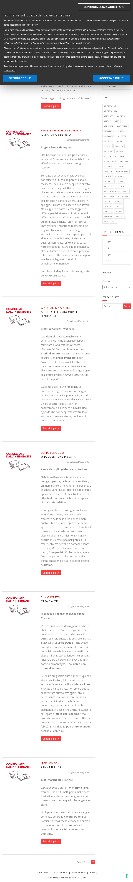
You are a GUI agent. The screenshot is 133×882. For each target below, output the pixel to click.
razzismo (109, 196)
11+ (108, 241)
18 (107, 261)
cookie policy (31, 25)
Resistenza (123, 196)
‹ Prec (78, 862)
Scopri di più (50, 106)
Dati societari (42, 872)
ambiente (108, 116)
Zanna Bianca (66, 765)
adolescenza (110, 111)
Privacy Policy (60, 872)
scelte (107, 201)
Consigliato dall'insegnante (78, 140)
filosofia (119, 156)
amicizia (121, 116)
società (108, 211)
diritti (119, 141)
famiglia (119, 146)
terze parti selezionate (51, 30)
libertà (107, 176)
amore (107, 121)
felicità (107, 156)
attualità (108, 126)
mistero (108, 181)
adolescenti (110, 106)
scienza (118, 201)
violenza (120, 216)
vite (113, 221)
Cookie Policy (78, 872)
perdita (120, 186)
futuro (124, 161)
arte (117, 121)
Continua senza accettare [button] (104, 6)
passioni (108, 186)
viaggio (108, 216)
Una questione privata (66, 455)
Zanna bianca (49, 787)
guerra (108, 166)
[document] (66, 37)
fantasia (108, 151)
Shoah (118, 206)
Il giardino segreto (66, 132)
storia (119, 211)
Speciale (111, 86)
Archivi (106, 281)
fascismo (120, 151)
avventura (122, 126)
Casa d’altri (66, 599)
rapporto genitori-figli (116, 191)
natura (119, 181)
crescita (108, 141)
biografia (109, 131)
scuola (107, 206)
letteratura (122, 171)
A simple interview (73, 374)
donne (107, 146)
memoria (119, 176)
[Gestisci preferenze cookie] (126, 875)
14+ (108, 248)
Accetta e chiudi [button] (111, 77)
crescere (122, 136)
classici (121, 131)
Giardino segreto (51, 163)
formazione (110, 161)
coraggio (109, 136)
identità (119, 166)
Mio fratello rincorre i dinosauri (66, 312)
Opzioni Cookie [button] (20, 77)
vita (106, 221)
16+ (108, 254)
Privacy (93, 872)
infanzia (108, 171)
